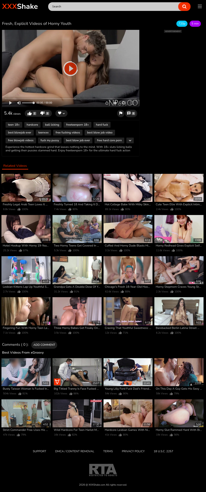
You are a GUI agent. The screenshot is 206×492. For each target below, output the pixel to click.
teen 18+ (14, 125)
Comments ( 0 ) (15, 344)
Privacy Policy (133, 451)
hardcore (32, 125)
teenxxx (43, 132)
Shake (20, 6)
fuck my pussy (50, 140)
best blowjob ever (19, 132)
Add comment (44, 345)
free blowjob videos (21, 140)
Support (39, 451)
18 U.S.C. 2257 (163, 451)
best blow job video (100, 132)
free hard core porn (109, 140)
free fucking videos (68, 132)
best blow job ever (78, 140)
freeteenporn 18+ (77, 125)
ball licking (52, 125)
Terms (108, 451)
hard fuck (102, 125)
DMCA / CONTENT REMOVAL (74, 451)
